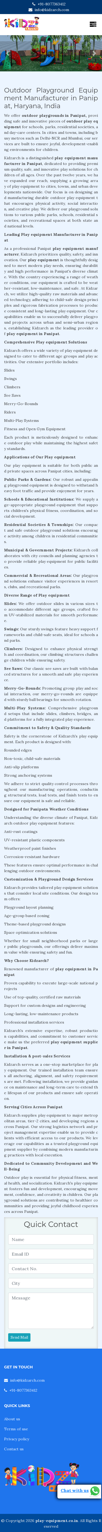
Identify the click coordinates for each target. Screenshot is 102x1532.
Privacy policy (16, 1439)
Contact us (14, 1449)
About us (12, 1419)
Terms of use (16, 1429)
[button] (7, 53)
